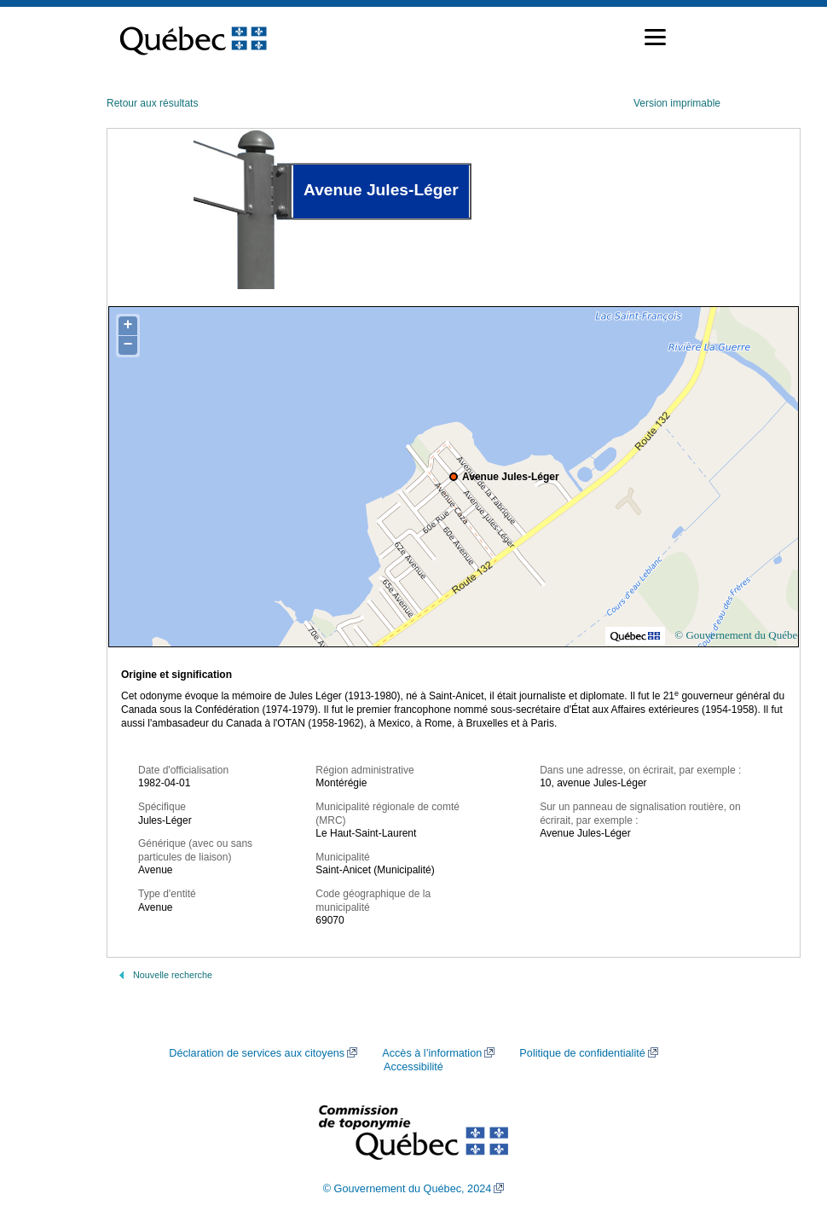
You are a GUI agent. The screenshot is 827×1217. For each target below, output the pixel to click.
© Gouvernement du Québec (738, 635)
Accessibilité (413, 1067)
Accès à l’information (432, 1053)
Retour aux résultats (152, 103)
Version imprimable (676, 103)
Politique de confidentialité (582, 1053)
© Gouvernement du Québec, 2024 (407, 1189)
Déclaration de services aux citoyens (256, 1053)
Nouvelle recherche (172, 975)
